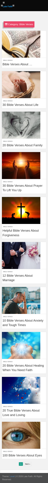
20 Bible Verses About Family (22, 145)
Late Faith (8, 6)
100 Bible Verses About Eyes (22, 455)
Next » (27, 464)
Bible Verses (8, 60)
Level (12, 476)
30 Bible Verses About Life (20, 105)
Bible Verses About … (17, 64)
